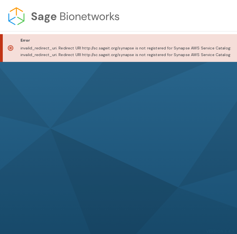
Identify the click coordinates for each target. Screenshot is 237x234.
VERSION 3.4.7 (220, 231)
